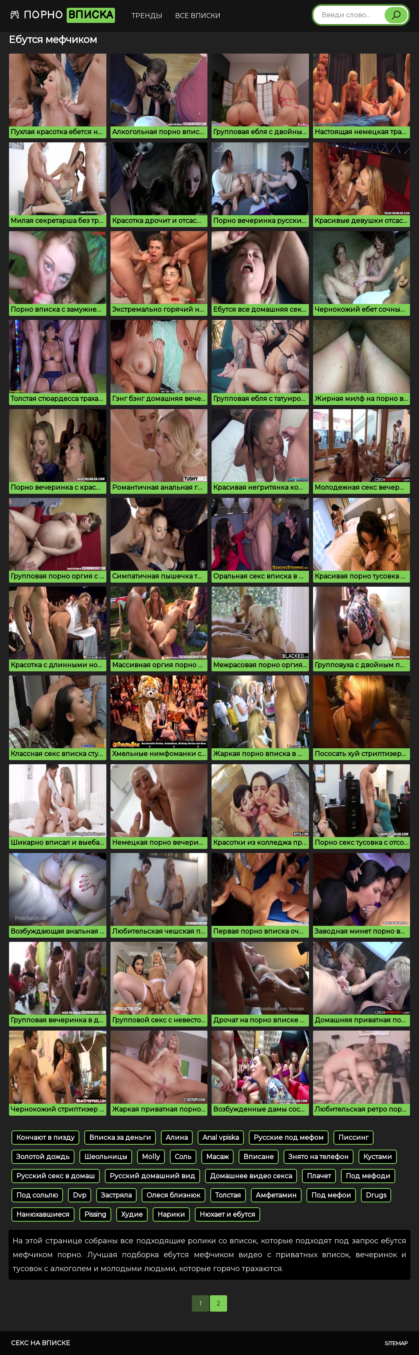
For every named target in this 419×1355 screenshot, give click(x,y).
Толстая (228, 1195)
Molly (151, 1157)
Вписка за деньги (120, 1137)
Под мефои (331, 1195)
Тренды (147, 16)
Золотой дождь (43, 1157)
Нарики (171, 1214)
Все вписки (198, 16)
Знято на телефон (318, 1157)
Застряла (116, 1195)
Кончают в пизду (45, 1137)
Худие (132, 1214)
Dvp (79, 1195)
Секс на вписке (40, 1343)
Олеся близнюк (173, 1195)
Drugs (376, 1195)
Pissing (95, 1214)
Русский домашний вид (152, 1176)
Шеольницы (105, 1157)
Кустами (377, 1157)
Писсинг (353, 1137)
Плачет (319, 1176)
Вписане (258, 1157)
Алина (177, 1137)
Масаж (217, 1157)
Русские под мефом (289, 1137)
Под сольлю (37, 1195)
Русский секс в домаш (55, 1176)
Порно (62, 15)
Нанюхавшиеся (43, 1214)
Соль (183, 1157)
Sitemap (396, 1343)
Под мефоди (368, 1176)
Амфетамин (276, 1195)
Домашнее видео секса (251, 1176)
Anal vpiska (221, 1137)
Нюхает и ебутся (227, 1214)
